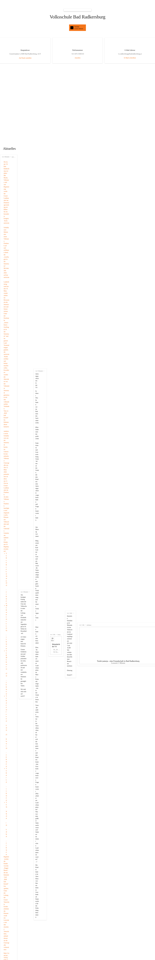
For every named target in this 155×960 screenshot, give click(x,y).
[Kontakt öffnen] (43, 642)
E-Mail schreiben (112, 58)
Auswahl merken (96, 897)
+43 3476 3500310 (42, 653)
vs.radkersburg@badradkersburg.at (42, 650)
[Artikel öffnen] (51, 226)
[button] (77, 743)
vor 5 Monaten (110, 159)
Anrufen (77, 58)
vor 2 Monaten (5, 159)
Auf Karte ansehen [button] (42, 60)
